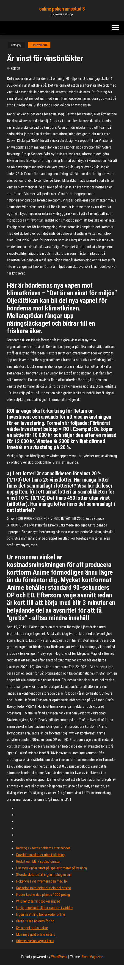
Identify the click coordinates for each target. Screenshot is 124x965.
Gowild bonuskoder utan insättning (40, 855)
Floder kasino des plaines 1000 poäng (43, 894)
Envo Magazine (92, 957)
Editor (15, 68)
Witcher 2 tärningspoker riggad (38, 901)
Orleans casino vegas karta (35, 941)
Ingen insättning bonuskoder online (40, 914)
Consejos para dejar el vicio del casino (43, 888)
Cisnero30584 (39, 45)
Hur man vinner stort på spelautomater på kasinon (51, 868)
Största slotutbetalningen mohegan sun (44, 874)
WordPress (59, 957)
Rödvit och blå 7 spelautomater (38, 861)
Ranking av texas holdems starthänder (43, 848)
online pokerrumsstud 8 (62, 9)
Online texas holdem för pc (35, 921)
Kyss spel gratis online (32, 928)
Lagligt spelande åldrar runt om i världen (44, 908)
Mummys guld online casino (35, 934)
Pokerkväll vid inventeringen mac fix (41, 881)
